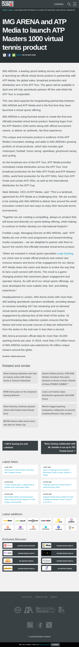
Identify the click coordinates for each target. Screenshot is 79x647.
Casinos (58, 4)
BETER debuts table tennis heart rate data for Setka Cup (19, 423)
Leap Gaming (65, 253)
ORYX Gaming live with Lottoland (16, 446)
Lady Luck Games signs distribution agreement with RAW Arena (58, 395)
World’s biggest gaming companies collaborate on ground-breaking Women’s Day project (58, 410)
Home (4, 10)
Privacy (53, 597)
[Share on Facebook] (9, 55)
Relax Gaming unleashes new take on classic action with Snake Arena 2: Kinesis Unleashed (20, 377)
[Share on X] (4, 55)
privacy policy (44, 644)
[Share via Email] (13, 55)
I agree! (55, 645)
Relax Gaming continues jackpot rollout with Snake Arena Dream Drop (19, 410)
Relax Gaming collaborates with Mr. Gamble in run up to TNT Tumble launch (60, 447)
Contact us (27, 597)
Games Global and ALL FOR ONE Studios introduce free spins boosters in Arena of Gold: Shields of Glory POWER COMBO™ (59, 378)
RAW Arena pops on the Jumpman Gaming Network (20, 393)
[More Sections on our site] (74, 4)
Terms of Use (41, 597)
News (11, 10)
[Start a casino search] (69, 4)
